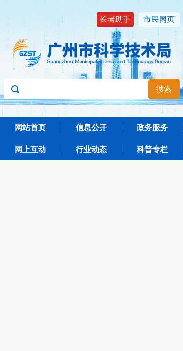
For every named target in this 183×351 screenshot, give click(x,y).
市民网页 (159, 19)
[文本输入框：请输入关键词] (92, 89)
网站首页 (30, 127)
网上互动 (30, 149)
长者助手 (115, 19)
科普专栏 (152, 149)
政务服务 (152, 127)
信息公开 (91, 127)
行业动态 (91, 149)
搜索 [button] (164, 89)
